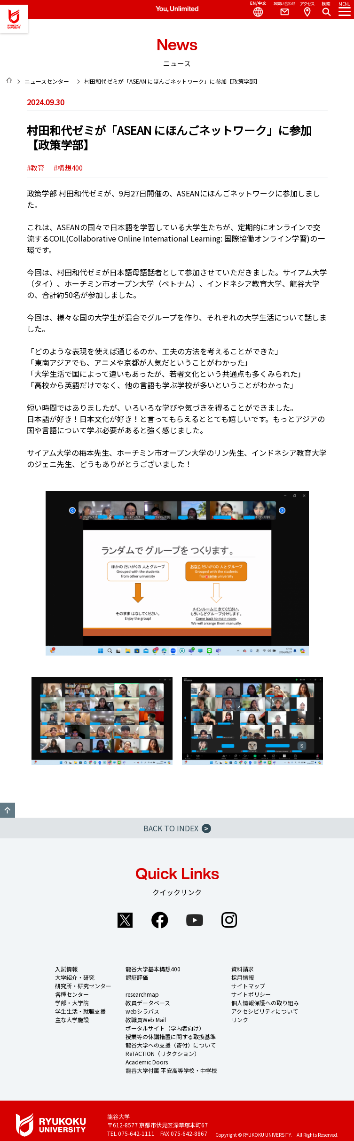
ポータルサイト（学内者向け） (165, 1028)
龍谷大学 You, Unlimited (14, 19)
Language (254, 9)
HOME (9, 80)
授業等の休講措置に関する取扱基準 (171, 1036)
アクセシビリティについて (264, 1011)
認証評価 (137, 977)
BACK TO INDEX (177, 828)
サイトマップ (248, 986)
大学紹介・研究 (74, 977)
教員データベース (148, 1003)
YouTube (194, 920)
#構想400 (68, 167)
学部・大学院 (72, 1003)
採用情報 (242, 977)
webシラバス (142, 1011)
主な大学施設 (72, 1020)
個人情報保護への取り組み (265, 1003)
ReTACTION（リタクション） (163, 1053)
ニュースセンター (46, 81)
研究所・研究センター (83, 986)
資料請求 (242, 969)
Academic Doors (147, 1062)
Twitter (125, 920)
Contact (280, 9)
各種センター (72, 994)
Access (307, 9)
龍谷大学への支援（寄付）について (171, 1045)
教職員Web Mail (146, 1020)
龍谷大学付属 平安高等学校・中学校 (171, 1070)
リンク (239, 1020)
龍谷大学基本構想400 (153, 969)
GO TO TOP (7, 810)
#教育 (36, 167)
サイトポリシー (251, 994)
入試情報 (66, 969)
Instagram (229, 920)
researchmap (142, 994)
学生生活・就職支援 (80, 1011)
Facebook (159, 920)
